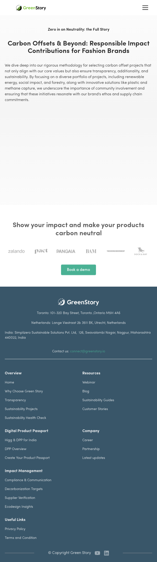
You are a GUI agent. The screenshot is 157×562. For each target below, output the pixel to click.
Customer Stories (95, 414)
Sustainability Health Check (25, 423)
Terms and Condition (21, 543)
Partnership (91, 454)
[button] (144, 7)
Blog (85, 397)
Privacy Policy (15, 534)
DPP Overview (15, 454)
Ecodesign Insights (19, 512)
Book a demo (78, 275)
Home (9, 388)
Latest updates (93, 463)
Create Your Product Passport (27, 463)
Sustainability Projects (21, 414)
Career (87, 446)
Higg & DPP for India (21, 446)
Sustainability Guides (98, 406)
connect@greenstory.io (87, 357)
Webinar (88, 388)
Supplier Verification (20, 503)
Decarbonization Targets (24, 494)
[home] (31, 7)
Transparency (15, 406)
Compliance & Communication (28, 486)
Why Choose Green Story (24, 397)
